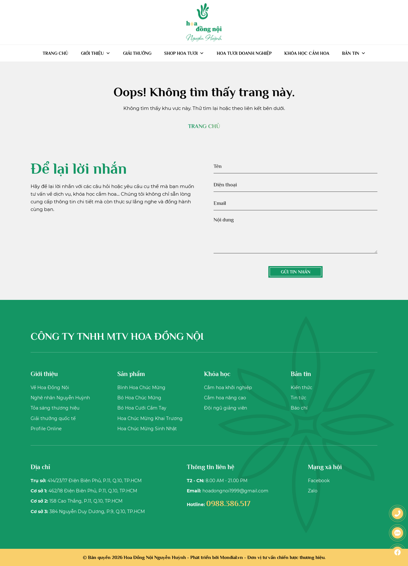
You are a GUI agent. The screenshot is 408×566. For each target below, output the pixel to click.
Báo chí (299, 408)
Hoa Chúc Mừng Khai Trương (150, 418)
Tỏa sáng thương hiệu (55, 408)
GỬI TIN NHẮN (295, 271)
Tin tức (298, 398)
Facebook (319, 480)
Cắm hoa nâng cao (225, 398)
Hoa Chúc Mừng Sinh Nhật (147, 429)
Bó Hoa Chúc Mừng (139, 398)
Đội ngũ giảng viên (225, 408)
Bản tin (354, 53)
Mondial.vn (231, 557)
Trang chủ (55, 53)
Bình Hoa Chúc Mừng (141, 387)
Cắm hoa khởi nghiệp (228, 387)
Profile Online (46, 429)
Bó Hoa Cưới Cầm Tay (141, 408)
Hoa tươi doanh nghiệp (244, 53)
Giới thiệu (95, 53)
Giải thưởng (137, 53)
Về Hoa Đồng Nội (50, 387)
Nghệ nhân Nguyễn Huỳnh (60, 398)
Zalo (312, 491)
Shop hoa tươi (184, 53)
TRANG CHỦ (204, 126)
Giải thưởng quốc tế (53, 418)
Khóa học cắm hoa (306, 53)
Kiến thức (301, 387)
